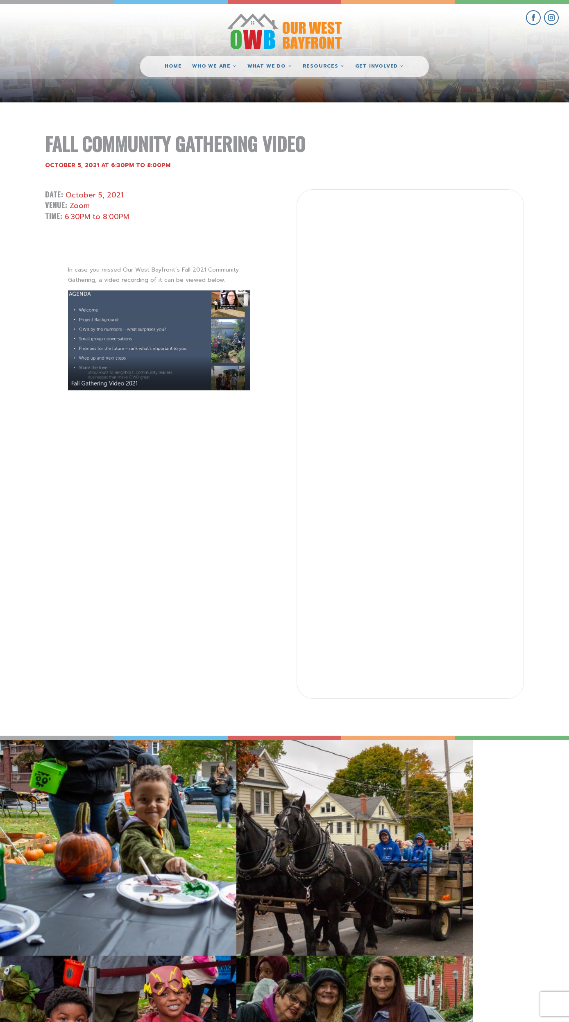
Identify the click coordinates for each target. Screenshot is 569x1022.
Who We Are (211, 66)
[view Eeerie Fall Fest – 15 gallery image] (498, 811)
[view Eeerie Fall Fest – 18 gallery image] (71, 811)
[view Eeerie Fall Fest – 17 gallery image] (213, 811)
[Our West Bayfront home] (284, 31)
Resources (320, 66)
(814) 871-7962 (284, 953)
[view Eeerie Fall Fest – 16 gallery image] (356, 811)
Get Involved (376, 66)
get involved (478, 925)
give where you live (478, 944)
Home (173, 66)
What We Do (266, 66)
